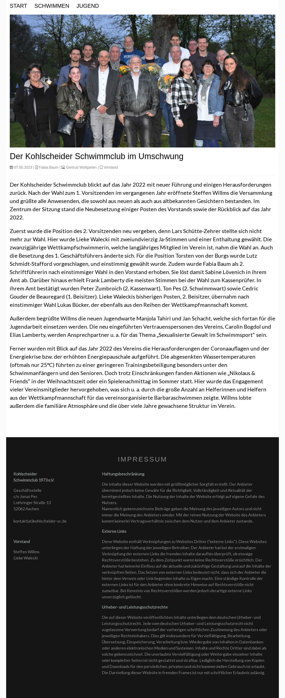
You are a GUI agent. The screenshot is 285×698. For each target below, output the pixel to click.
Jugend (88, 6)
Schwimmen (51, 6)
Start (18, 6)
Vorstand (110, 167)
